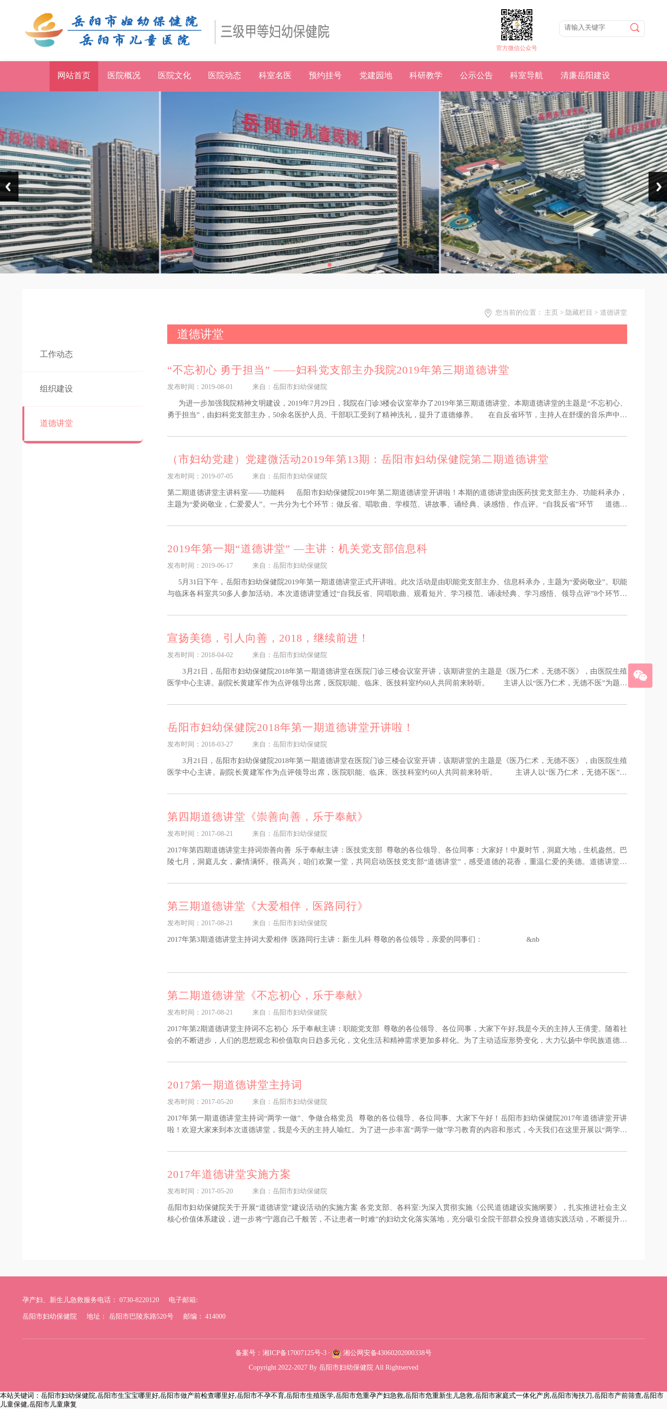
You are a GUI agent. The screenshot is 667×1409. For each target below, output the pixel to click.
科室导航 (526, 75)
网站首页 (73, 75)
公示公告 (476, 75)
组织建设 (56, 388)
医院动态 (224, 75)
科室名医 (275, 75)
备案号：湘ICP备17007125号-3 (280, 1353)
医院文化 (174, 75)
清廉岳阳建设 (585, 75)
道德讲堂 (56, 423)
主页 (551, 312)
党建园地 (375, 75)
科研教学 (425, 75)
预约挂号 (325, 75)
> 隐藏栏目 (576, 312)
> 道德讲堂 (611, 312)
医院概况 (123, 75)
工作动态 (56, 354)
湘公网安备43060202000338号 (387, 1353)
